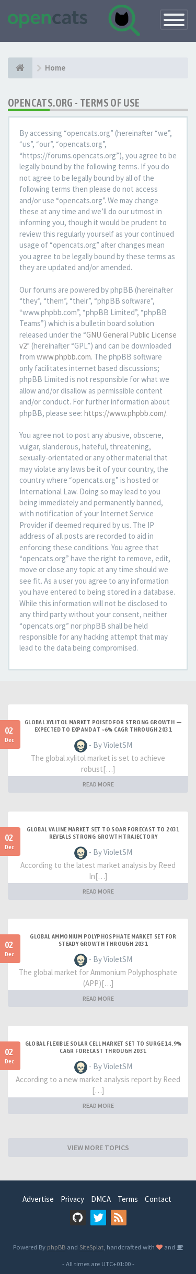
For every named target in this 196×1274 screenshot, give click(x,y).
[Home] (20, 67)
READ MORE (98, 784)
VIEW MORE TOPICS (98, 1147)
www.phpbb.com (64, 357)
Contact (158, 1199)
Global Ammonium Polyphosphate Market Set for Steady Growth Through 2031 (103, 940)
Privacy (72, 1199)
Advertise (38, 1199)
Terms (128, 1199)
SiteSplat (91, 1247)
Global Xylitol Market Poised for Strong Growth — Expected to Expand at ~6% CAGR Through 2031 (103, 726)
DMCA (101, 1199)
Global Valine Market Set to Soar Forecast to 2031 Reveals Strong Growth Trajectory (103, 833)
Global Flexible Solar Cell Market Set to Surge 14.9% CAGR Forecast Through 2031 (103, 1047)
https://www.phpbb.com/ (125, 413)
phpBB (56, 1247)
